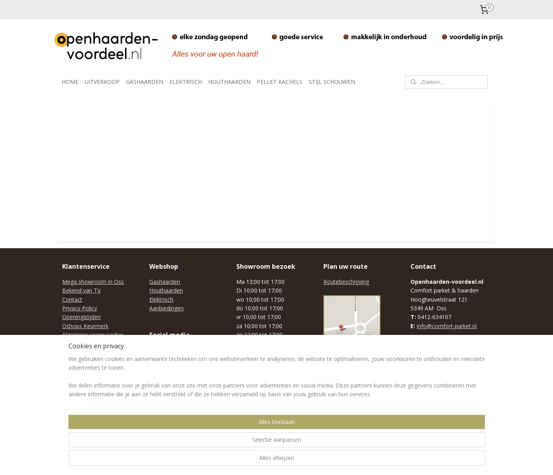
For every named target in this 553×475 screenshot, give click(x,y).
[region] (224, 443)
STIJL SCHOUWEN (332, 82)
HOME (70, 82)
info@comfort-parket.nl (447, 326)
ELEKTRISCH (185, 82)
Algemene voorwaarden (93, 334)
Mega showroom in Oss (93, 281)
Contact (72, 299)
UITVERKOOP (102, 82)
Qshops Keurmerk (85, 326)
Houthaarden (166, 290)
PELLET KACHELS (279, 82)
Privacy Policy (79, 308)
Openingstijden (81, 317)
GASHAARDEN (144, 82)
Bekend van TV (81, 290)
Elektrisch (161, 299)
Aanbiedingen (166, 308)
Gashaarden (164, 281)
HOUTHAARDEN (229, 82)
